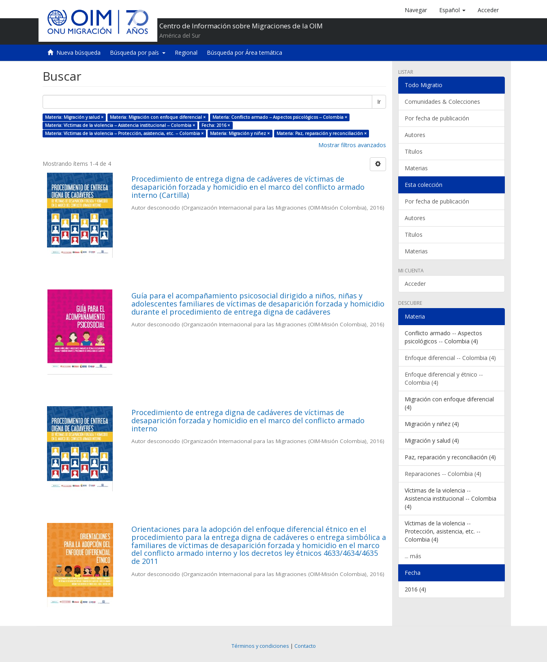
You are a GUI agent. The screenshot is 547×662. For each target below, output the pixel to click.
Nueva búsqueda (78, 52)
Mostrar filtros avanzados (352, 145)
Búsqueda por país (137, 52)
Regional (186, 52)
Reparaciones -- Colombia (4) (443, 474)
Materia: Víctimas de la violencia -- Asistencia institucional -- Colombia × (120, 125)
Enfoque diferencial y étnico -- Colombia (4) (444, 378)
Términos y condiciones (260, 646)
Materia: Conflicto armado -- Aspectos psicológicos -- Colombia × (279, 117)
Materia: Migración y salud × (74, 117)
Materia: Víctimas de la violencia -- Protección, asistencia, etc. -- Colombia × (124, 133)
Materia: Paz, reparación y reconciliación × (322, 133)
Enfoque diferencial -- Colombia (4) (450, 358)
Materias (416, 168)
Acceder (415, 283)
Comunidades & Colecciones (442, 101)
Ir (379, 101)
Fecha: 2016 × (216, 125)
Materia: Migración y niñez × (240, 133)
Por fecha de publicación (437, 118)
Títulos (414, 151)
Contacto (305, 646)
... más (413, 556)
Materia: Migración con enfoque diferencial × (158, 117)
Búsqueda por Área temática (244, 52)
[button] (452, 10)
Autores (415, 135)
